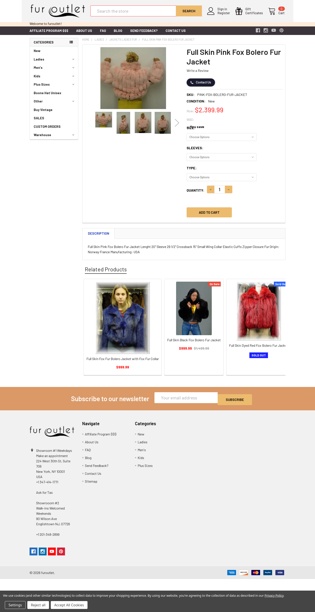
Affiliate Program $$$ (49, 34)
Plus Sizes (55, 88)
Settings (15, 605)
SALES (39, 121)
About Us (84, 34)
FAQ (103, 34)
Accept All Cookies (69, 605)
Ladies (55, 63)
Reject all (38, 605)
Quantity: (195, 194)
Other (55, 105)
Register (224, 15)
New (37, 54)
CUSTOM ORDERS (47, 130)
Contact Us (176, 34)
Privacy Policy (274, 595)
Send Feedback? (144, 34)
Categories (44, 46)
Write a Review (198, 74)
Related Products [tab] (106, 272)
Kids (55, 79)
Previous (89, 126)
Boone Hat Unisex (47, 96)
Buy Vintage (43, 113)
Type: (192, 171)
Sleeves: (195, 151)
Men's (55, 71)
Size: (191, 131)
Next (177, 126)
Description (98, 237)
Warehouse (55, 138)
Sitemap (91, 483)
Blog (118, 34)
